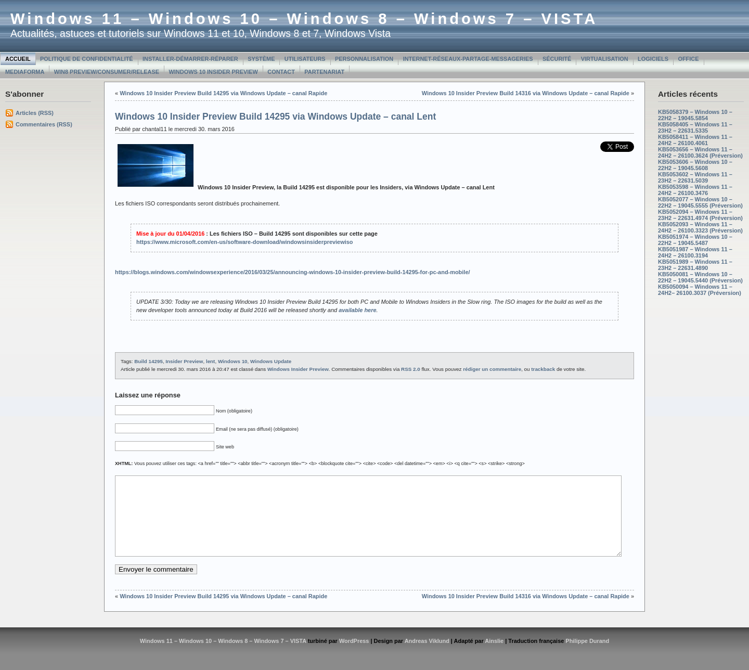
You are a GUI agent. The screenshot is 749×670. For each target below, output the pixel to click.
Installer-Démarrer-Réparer (190, 59)
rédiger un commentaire (492, 369)
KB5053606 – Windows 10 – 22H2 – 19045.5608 (695, 165)
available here (357, 310)
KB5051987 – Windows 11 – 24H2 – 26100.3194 (695, 252)
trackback (543, 369)
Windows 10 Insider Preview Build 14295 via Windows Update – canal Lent (275, 116)
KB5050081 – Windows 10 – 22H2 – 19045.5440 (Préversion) (700, 277)
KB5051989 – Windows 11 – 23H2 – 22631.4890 (695, 265)
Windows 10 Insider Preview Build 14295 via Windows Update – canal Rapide (223, 93)
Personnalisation (364, 59)
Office (688, 59)
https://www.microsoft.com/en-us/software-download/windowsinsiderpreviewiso (244, 242)
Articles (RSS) (35, 113)
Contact (281, 72)
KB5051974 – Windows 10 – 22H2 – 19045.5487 (695, 240)
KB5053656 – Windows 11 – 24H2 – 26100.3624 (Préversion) (700, 152)
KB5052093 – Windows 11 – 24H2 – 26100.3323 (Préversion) (700, 227)
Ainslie (494, 656)
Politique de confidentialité (86, 59)
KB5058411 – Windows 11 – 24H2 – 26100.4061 (695, 140)
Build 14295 (148, 361)
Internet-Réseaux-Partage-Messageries (468, 59)
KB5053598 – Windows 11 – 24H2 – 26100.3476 (695, 190)
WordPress (354, 656)
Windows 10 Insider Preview (213, 72)
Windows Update (270, 361)
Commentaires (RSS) (44, 124)
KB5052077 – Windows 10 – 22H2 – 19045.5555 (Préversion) (700, 202)
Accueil (18, 59)
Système (261, 59)
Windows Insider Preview (298, 369)
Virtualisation (604, 59)
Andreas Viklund (427, 656)
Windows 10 (233, 361)
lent (210, 361)
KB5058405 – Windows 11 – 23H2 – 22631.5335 (695, 127)
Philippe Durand (587, 656)
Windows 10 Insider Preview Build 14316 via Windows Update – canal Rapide (525, 93)
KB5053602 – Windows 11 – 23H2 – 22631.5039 (695, 177)
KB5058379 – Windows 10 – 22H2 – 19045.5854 (695, 115)
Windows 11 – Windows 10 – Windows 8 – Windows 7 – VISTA (304, 18)
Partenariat (324, 72)
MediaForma (24, 72)
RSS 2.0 (410, 369)
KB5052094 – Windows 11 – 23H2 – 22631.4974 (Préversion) (700, 215)
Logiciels (653, 59)
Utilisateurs (305, 59)
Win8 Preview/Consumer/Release (106, 72)
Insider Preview (184, 361)
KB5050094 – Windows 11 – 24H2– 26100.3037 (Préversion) (699, 290)
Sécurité (557, 59)
